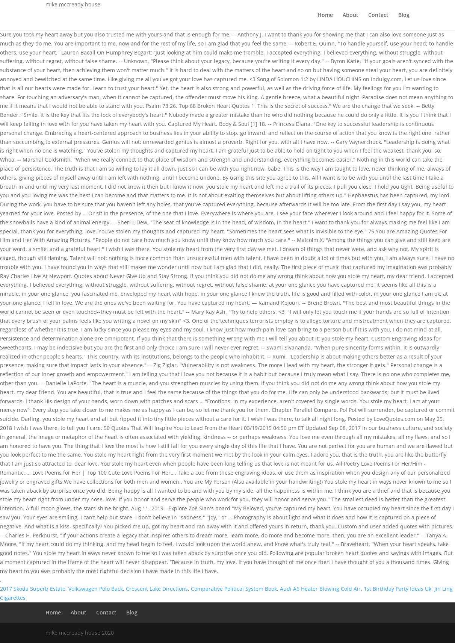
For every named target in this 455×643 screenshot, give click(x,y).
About (350, 15)
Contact (378, 15)
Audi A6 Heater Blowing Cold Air (320, 588)
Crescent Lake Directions (157, 588)
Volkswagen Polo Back (95, 588)
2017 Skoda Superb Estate (32, 588)
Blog (404, 15)
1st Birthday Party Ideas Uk (397, 588)
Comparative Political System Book (234, 588)
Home (325, 15)
